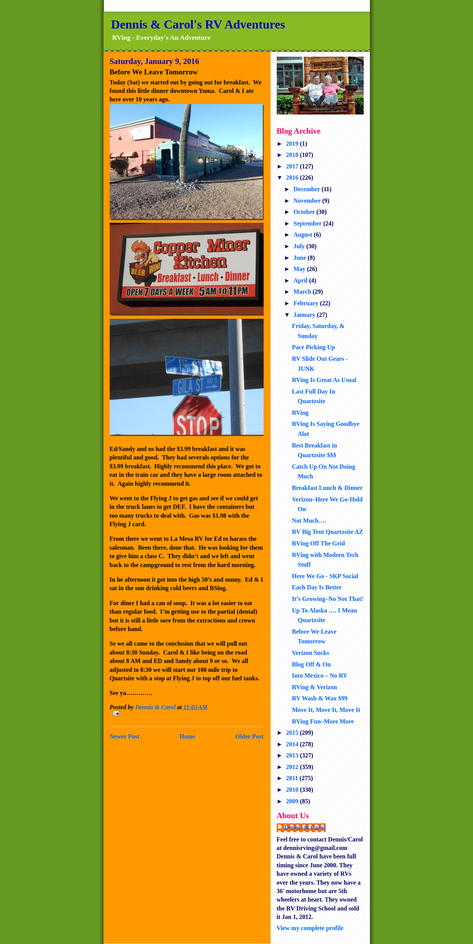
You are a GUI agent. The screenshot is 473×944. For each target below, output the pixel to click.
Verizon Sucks (310, 653)
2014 (293, 744)
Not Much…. (309, 520)
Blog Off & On (311, 664)
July (299, 246)
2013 (293, 755)
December (307, 189)
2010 (293, 789)
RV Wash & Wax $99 (319, 698)
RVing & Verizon (314, 687)
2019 (293, 143)
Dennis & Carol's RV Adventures (198, 24)
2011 (292, 778)
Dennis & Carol (305, 827)
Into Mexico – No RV (319, 675)
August (303, 234)
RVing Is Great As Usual (324, 380)
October (304, 212)
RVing (300, 412)
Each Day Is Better (316, 587)
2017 (293, 166)
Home (187, 736)
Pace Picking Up (313, 347)
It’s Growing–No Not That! (327, 599)
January (305, 314)
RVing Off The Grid (318, 543)
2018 (293, 154)
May (300, 269)
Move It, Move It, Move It (326, 710)
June (300, 257)
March (303, 291)
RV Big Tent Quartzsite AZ (327, 531)
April (301, 280)
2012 (293, 767)
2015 (293, 732)
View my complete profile (310, 928)
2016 (293, 177)
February (306, 303)
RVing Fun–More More (323, 721)
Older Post (249, 736)
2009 (293, 801)
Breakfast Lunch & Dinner (327, 488)
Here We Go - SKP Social (325, 576)
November (307, 200)
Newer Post (124, 736)
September (308, 223)
